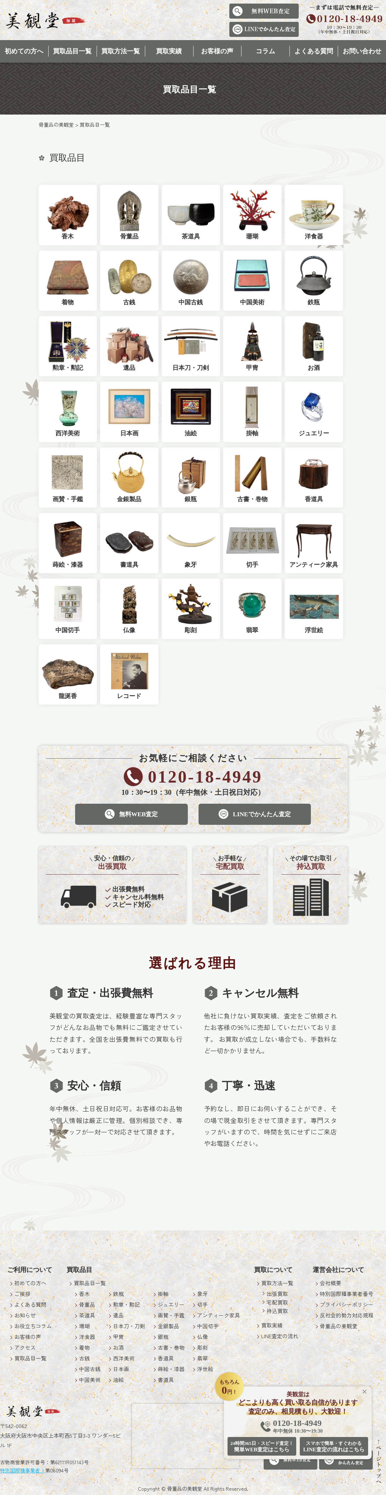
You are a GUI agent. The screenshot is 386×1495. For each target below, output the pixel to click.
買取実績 (169, 51)
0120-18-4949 (298, 1426)
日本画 (121, 1369)
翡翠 (202, 1358)
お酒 (118, 1347)
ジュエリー (171, 1304)
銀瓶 (163, 1336)
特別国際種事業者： (22, 1470)
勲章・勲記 (126, 1304)
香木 (84, 1293)
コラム (265, 51)
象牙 (202, 1293)
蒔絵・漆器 (171, 1369)
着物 (84, 1347)
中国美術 (90, 1379)
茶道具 (87, 1315)
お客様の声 (217, 51)
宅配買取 (277, 1302)
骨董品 (87, 1304)
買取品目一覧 (72, 51)
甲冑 (118, 1336)
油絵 (118, 1379)
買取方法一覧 (120, 51)
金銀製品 (168, 1326)
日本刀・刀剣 (129, 1326)
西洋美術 (124, 1358)
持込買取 (277, 1311)
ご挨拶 (22, 1293)
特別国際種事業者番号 (346, 1293)
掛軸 (163, 1293)
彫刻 (202, 1347)
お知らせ (25, 1315)
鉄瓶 (118, 1293)
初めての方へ (24, 51)
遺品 (118, 1315)
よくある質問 (313, 51)
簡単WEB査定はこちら (261, 1446)
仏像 (202, 1336)
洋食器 (87, 1336)
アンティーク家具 (218, 1315)
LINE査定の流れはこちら (334, 1446)
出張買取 (277, 1293)
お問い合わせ (362, 51)
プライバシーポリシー (346, 1304)
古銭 (84, 1358)
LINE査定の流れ (279, 1336)
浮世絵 (205, 1369)
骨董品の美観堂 (338, 1326)
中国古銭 (90, 1369)
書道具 (166, 1379)
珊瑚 (84, 1326)
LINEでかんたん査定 (255, 814)
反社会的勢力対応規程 (346, 1315)
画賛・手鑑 (171, 1315)
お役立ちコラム (33, 1326)
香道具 (166, 1358)
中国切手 (208, 1326)
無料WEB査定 (130, 814)
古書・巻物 (171, 1347)
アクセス (25, 1347)
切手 (202, 1304)
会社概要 (330, 1283)
